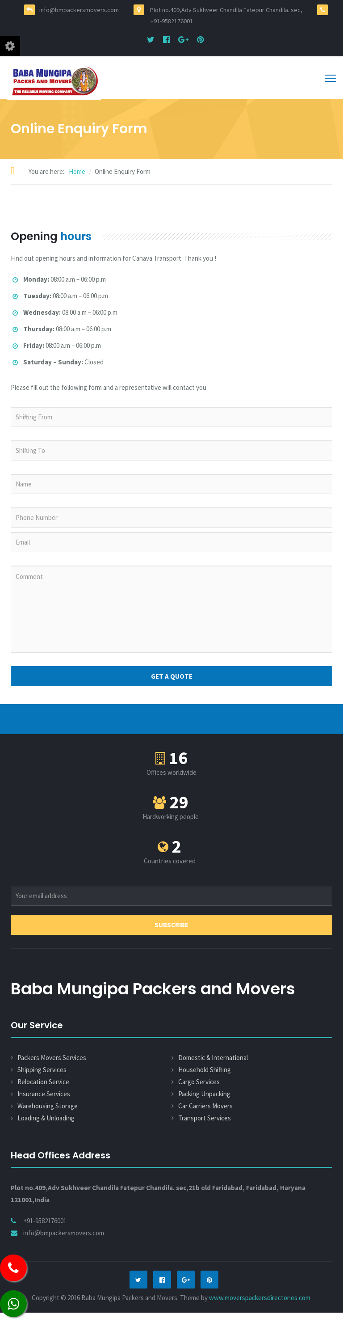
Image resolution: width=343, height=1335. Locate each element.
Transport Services (204, 1118)
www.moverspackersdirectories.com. (260, 1297)
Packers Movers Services (51, 1057)
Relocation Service (43, 1081)
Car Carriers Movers (205, 1106)
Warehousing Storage (47, 1106)
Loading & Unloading (46, 1118)
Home (77, 171)
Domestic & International (213, 1057)
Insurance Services (43, 1094)
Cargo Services (199, 1081)
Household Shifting (204, 1069)
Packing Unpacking (204, 1094)
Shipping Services (42, 1069)
